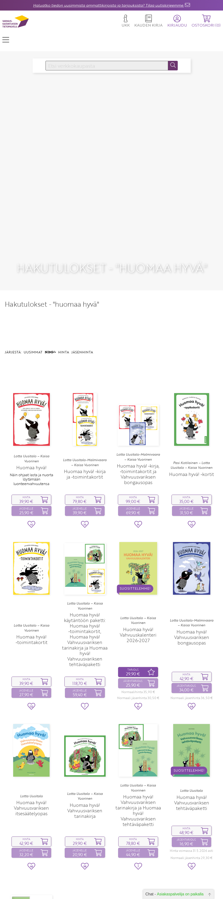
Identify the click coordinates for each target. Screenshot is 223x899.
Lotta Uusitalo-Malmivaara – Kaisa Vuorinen (85, 462)
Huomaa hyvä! (31, 467)
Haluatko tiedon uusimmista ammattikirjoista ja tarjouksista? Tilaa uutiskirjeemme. (108, 5)
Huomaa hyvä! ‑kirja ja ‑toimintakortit (85, 474)
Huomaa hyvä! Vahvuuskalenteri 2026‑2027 (138, 635)
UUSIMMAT (33, 352)
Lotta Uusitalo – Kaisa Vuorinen (31, 458)
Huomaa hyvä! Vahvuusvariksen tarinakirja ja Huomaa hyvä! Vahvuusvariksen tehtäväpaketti (138, 810)
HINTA (63, 352)
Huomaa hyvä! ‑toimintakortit (31, 639)
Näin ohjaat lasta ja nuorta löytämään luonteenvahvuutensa (31, 479)
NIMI (50, 352)
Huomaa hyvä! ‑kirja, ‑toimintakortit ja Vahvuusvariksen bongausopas (138, 474)
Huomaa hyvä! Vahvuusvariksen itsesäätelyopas (31, 808)
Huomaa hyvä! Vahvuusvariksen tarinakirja (84, 810)
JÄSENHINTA (82, 352)
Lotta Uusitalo (31, 796)
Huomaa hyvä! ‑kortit (191, 474)
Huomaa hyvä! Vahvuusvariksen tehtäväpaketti (191, 802)
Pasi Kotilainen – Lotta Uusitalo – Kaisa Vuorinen (191, 465)
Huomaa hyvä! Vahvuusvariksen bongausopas (191, 637)
